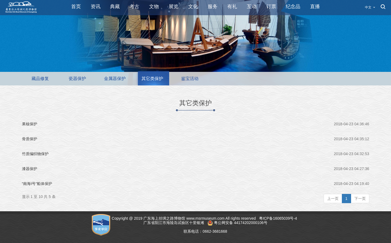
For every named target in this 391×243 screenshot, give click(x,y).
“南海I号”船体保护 (37, 183)
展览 (173, 6)
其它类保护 (152, 78)
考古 (134, 6)
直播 (315, 6)
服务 (212, 6)
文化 (193, 6)
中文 (368, 7)
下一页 (360, 198)
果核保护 (29, 124)
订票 (271, 6)
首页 (76, 6)
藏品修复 (40, 78)
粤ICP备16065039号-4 (278, 218)
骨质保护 (29, 139)
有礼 (232, 6)
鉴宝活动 (189, 78)
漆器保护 (29, 169)
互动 (252, 6)
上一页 (333, 198)
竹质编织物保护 (35, 154)
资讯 (95, 6)
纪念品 (293, 6)
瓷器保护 (77, 78)
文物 (154, 6)
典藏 (115, 6)
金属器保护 (115, 78)
